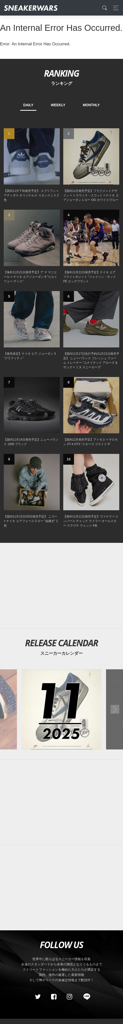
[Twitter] (38, 996)
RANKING (61, 73)
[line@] (85, 996)
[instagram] (69, 996)
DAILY (28, 105)
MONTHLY (91, 105)
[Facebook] (53, 996)
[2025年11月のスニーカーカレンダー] (62, 709)
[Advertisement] (61, 586)
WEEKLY (58, 105)
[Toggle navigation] (114, 8)
